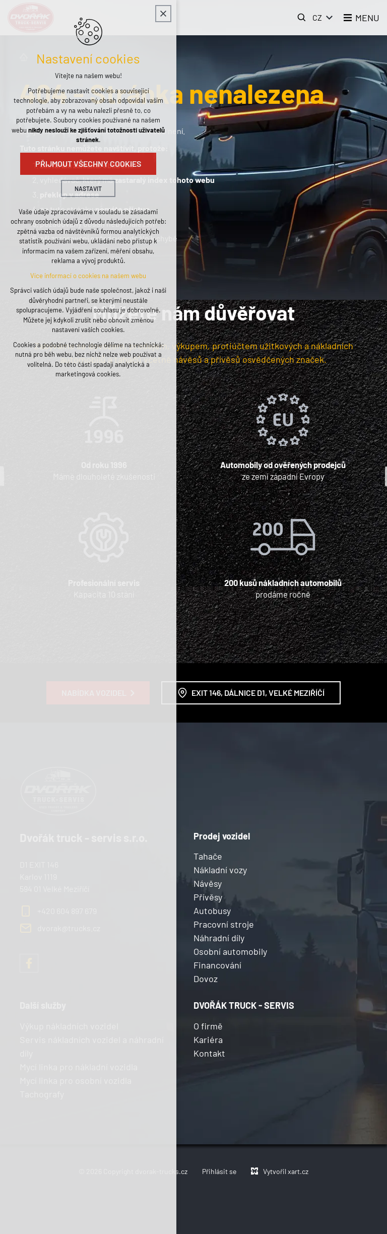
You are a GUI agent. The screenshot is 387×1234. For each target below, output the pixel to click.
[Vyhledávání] (302, 18)
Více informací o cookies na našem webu (88, 276)
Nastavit (88, 188)
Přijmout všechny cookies (88, 163)
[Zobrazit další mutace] (329, 18)
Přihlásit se (219, 1171)
